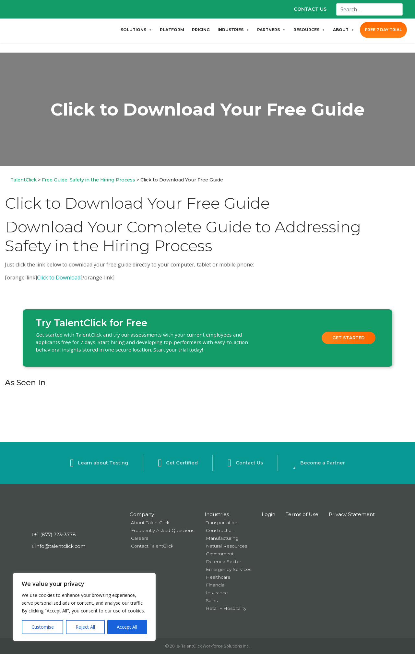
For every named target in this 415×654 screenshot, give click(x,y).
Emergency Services (228, 569)
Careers (139, 538)
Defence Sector (223, 561)
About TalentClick (150, 522)
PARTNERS (271, 30)
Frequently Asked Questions (162, 530)
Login (268, 514)
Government (220, 553)
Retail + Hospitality (226, 608)
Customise (42, 627)
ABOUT (343, 30)
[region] (84, 607)
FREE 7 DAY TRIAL (383, 29)
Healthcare (218, 577)
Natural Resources (226, 546)
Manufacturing (222, 538)
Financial (215, 584)
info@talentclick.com (59, 546)
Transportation (221, 522)
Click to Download (58, 277)
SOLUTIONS (136, 30)
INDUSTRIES (233, 30)
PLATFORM (172, 29)
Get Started (348, 337)
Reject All (85, 627)
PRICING (201, 29)
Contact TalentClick (152, 546)
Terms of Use (302, 514)
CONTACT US (310, 9)
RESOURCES (309, 30)
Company (142, 514)
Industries (217, 514)
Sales (212, 600)
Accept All (127, 627)
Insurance (217, 592)
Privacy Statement (352, 514)
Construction (220, 530)
